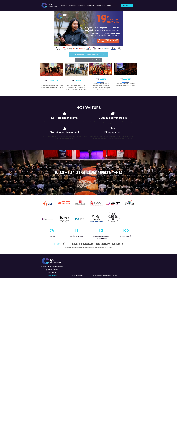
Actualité (109, 5)
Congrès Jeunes (100, 5)
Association (64, 5)
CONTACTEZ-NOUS (52, 275)
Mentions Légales (97, 275)
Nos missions (81, 5)
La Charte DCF (90, 5)
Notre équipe (72, 5)
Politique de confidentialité (110, 275)
